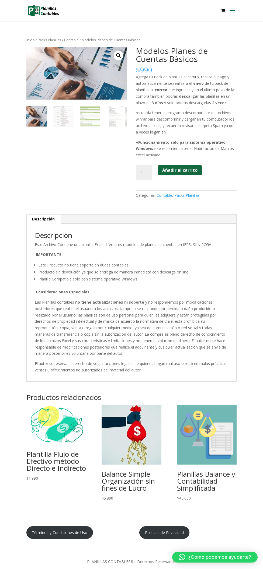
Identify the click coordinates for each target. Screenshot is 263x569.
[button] (118, 55)
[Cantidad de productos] (144, 172)
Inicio (30, 39)
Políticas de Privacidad (164, 532)
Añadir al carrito (180, 170)
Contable (71, 39)
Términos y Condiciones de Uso (59, 532)
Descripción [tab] (43, 219)
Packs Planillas (49, 39)
